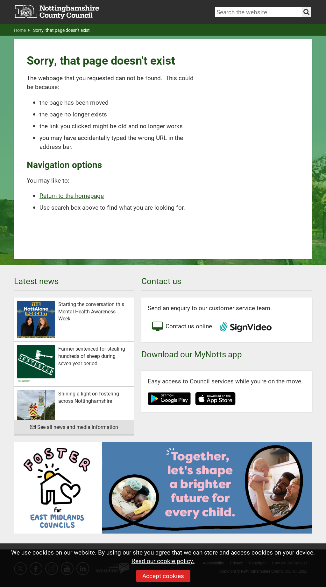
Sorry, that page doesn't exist (61, 30)
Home (22, 30)
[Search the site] (306, 12)
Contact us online (181, 327)
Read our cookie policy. (163, 561)
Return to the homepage (71, 195)
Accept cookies (163, 576)
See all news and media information (74, 426)
